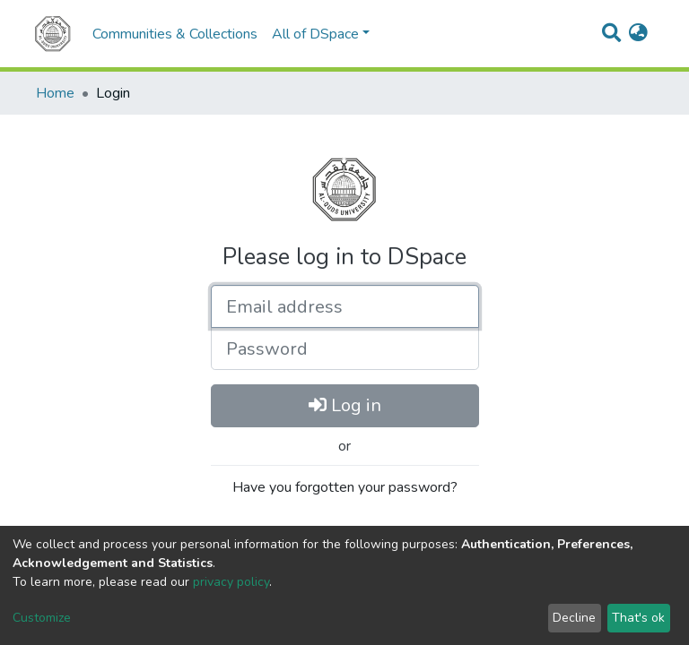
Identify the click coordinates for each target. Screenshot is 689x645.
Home (55, 93)
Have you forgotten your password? (345, 487)
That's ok (638, 617)
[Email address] (345, 306)
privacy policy (231, 581)
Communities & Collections (174, 34)
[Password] (345, 348)
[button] (638, 34)
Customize (42, 617)
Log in (345, 405)
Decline (574, 617)
